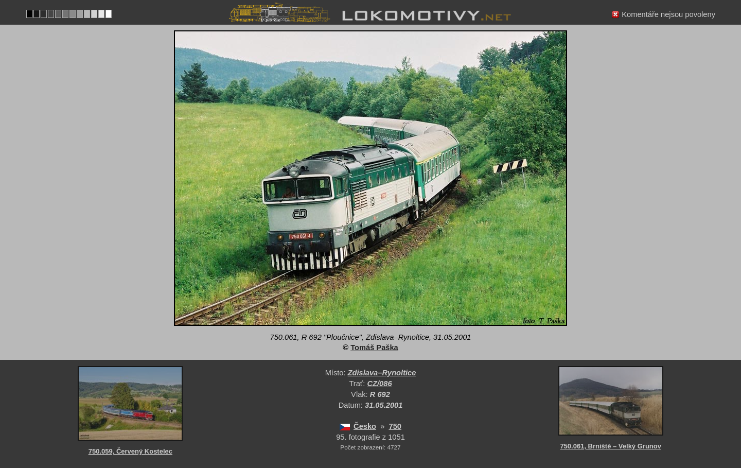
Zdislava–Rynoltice (382, 373)
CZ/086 (379, 383)
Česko (365, 426)
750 (395, 426)
